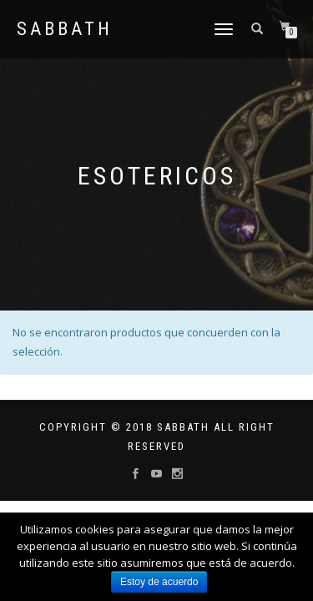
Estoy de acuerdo (159, 582)
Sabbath (65, 29)
